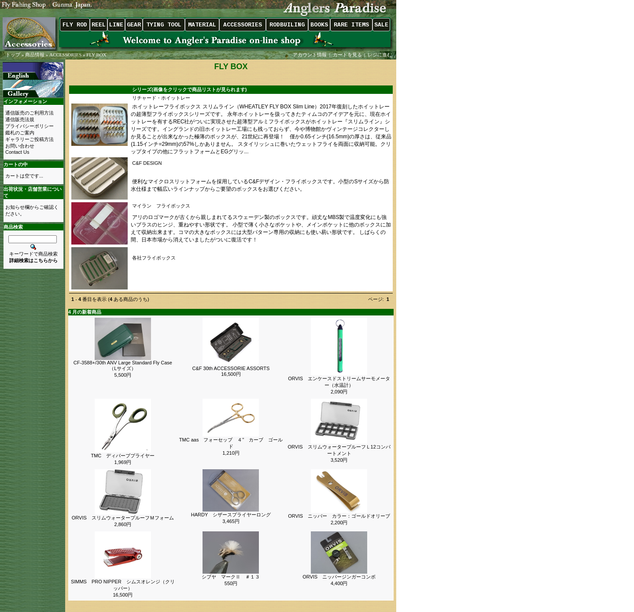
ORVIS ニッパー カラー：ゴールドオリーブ (339, 516)
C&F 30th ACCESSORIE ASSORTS (231, 368)
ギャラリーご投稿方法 (29, 139)
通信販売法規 (19, 119)
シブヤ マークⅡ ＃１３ (231, 576)
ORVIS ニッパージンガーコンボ (341, 576)
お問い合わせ (19, 145)
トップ (13, 54)
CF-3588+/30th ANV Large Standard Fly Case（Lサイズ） (123, 365)
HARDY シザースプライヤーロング (231, 514)
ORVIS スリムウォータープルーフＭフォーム (123, 517)
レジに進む (380, 54)
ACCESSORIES (65, 54)
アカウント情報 (310, 54)
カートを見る (347, 54)
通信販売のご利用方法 (29, 112)
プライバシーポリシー (29, 126)
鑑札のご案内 (19, 132)
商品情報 (34, 54)
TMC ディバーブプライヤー (123, 455)
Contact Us (17, 152)
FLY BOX (96, 54)
